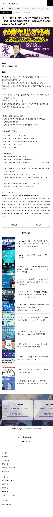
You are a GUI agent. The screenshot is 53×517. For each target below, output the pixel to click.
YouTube (5, 501)
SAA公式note (6, 504)
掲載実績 (5, 484)
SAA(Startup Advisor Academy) (12, 101)
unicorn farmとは (7, 460)
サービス (5, 453)
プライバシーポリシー (9, 495)
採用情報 (5, 488)
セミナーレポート (8, 480)
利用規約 (5, 491)
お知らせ (5, 477)
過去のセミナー (6, 13)
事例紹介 (5, 456)
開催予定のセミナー (9, 467)
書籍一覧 (5, 464)
